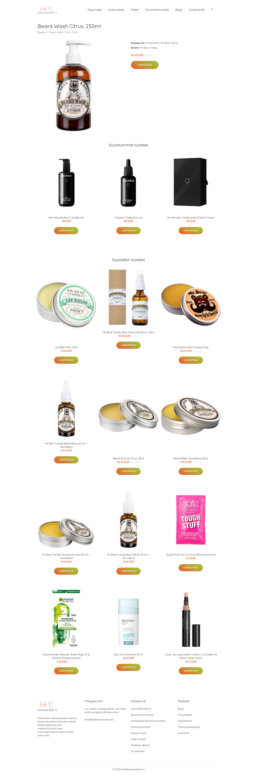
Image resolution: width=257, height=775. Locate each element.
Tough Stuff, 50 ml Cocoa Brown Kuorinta (191, 554)
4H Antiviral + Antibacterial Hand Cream (191, 217)
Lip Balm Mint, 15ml (66, 347)
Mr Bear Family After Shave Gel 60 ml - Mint (128, 332)
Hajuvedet (95, 10)
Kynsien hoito (138, 733)
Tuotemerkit (196, 10)
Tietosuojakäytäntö (189, 727)
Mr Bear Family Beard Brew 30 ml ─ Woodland (128, 556)
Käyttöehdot (185, 720)
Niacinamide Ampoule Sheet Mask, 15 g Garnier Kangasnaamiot (66, 656)
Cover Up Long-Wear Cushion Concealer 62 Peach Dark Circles (191, 656)
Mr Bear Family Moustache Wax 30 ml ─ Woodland (66, 556)
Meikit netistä (138, 739)
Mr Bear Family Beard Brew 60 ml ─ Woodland (66, 445)
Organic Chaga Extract (128, 217)
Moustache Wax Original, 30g (190, 347)
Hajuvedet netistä (141, 708)
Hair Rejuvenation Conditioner (66, 217)
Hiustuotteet (116, 10)
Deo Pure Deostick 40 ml (128, 654)
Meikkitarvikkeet (140, 745)
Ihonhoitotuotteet (157, 10)
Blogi (178, 10)
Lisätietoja (145, 64)
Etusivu (41, 32)
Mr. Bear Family (169, 42)
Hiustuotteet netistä (142, 714)
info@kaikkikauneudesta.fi (99, 719)
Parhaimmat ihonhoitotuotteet (148, 720)
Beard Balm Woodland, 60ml (191, 458)
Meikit (135, 10)
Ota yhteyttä (185, 714)
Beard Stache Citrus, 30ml (128, 458)
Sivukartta (183, 733)
